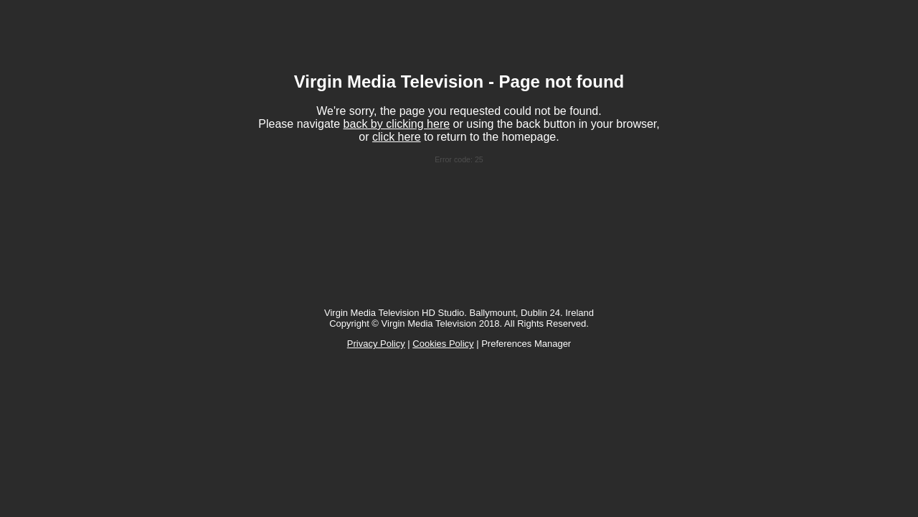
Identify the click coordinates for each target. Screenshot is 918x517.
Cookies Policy (442, 343)
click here (396, 137)
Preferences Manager (526, 343)
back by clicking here (397, 124)
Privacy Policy (376, 343)
